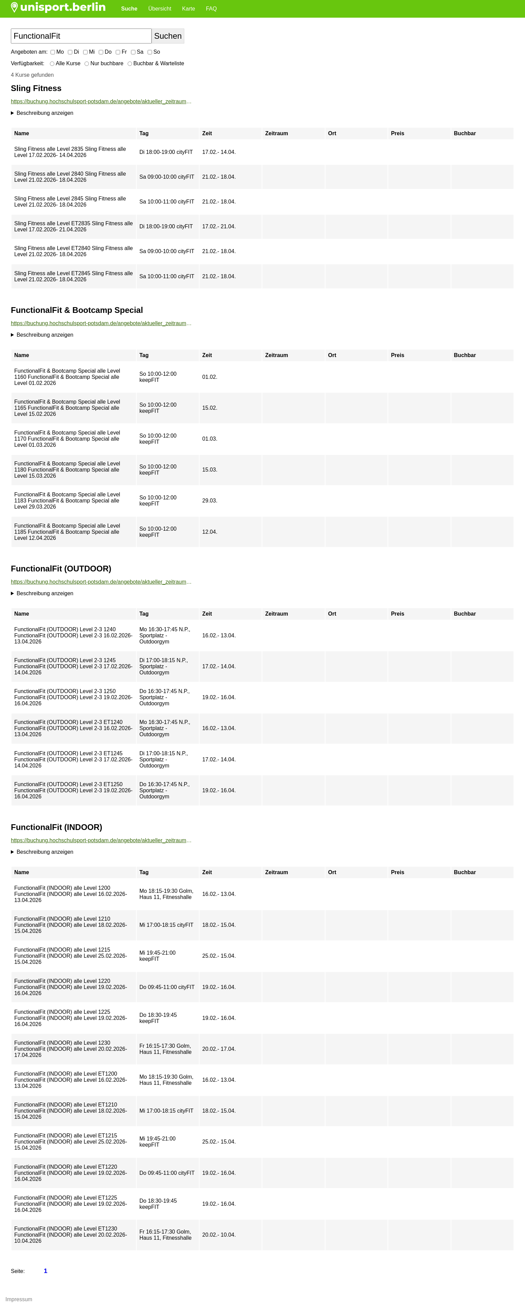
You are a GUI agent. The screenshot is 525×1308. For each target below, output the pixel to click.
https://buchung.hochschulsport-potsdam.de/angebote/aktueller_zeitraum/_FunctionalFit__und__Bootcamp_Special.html (101, 323)
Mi (89, 52)
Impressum (18, 1299)
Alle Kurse (65, 63)
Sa (137, 52)
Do (105, 52)
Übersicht (159, 9)
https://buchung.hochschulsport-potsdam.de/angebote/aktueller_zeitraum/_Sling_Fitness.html (101, 101)
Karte (188, 9)
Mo (57, 52)
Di (73, 52)
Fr (121, 52)
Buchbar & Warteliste (156, 63)
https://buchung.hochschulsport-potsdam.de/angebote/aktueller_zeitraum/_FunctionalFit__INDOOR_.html (101, 840)
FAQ (211, 9)
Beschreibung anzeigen (45, 113)
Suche (129, 9)
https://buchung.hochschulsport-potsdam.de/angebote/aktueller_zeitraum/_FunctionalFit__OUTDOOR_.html (101, 582)
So (154, 52)
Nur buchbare (104, 63)
